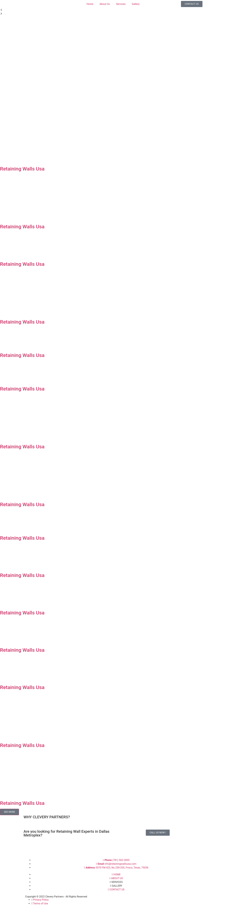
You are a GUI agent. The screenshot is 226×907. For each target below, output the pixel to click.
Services (120, 4)
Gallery (136, 4)
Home (89, 4)
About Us (105, 4)
